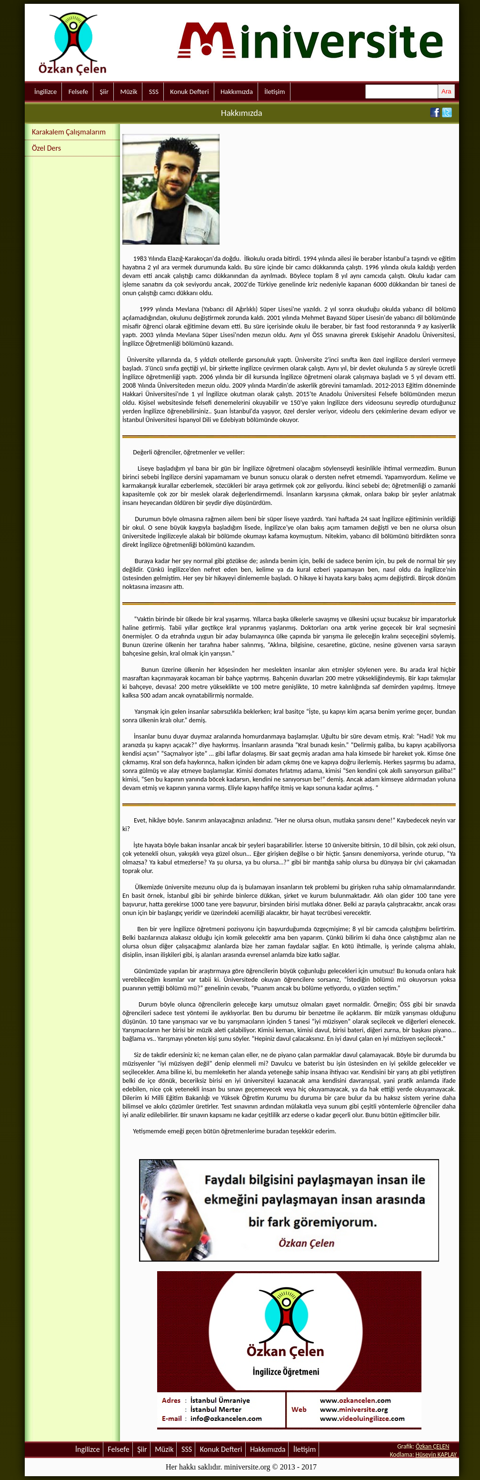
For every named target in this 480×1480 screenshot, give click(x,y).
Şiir (104, 91)
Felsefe (78, 91)
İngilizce (45, 91)
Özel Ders (46, 148)
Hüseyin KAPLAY (436, 1454)
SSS (154, 91)
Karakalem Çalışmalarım (69, 131)
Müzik (128, 91)
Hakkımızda (236, 91)
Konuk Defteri (189, 91)
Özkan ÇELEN (433, 1446)
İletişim (274, 91)
